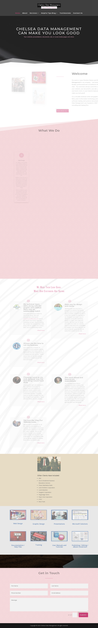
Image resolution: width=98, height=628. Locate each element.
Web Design (18, 523)
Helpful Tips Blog (48, 13)
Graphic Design (39, 524)
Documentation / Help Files (18, 546)
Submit (83, 615)
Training (38, 545)
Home (17, 13)
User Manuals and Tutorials (59, 546)
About (24, 13)
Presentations (59, 524)
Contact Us (78, 13)
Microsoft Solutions (80, 524)
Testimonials (65, 13)
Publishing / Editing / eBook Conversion (80, 546)
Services (33, 13)
